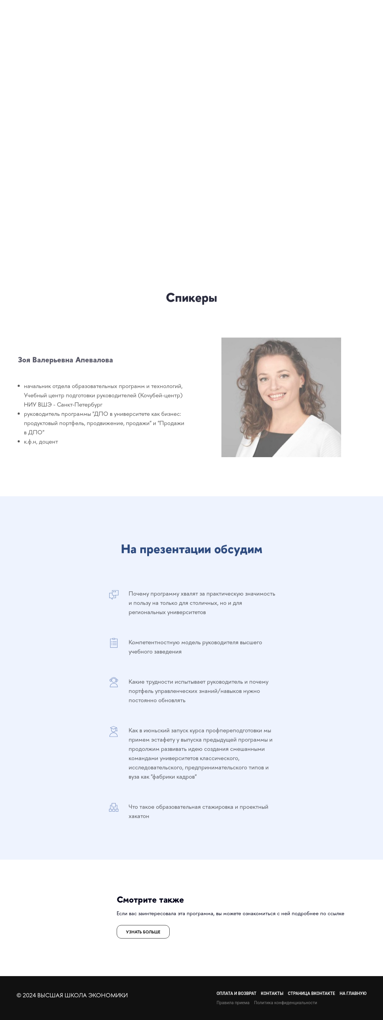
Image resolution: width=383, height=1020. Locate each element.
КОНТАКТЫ (272, 993)
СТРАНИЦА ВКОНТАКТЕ (311, 993)
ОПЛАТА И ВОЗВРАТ (236, 993)
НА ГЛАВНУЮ (353, 993)
